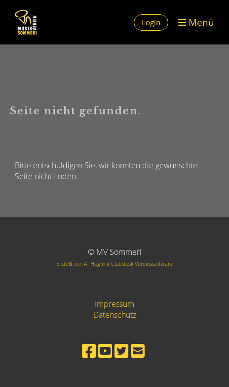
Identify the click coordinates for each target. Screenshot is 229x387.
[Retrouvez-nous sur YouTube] (105, 350)
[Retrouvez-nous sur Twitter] (121, 350)
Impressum (114, 303)
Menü (196, 22)
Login (151, 22)
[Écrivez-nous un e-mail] (138, 350)
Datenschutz (114, 314)
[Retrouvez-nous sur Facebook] (89, 350)
